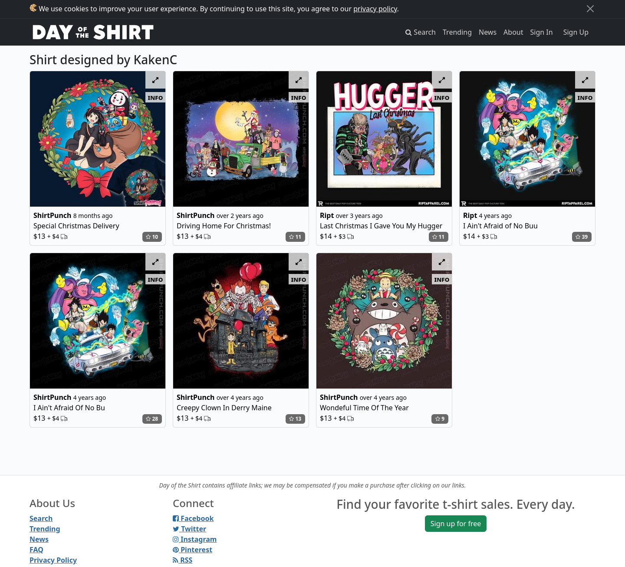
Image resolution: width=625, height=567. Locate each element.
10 (152, 237)
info (155, 97)
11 (295, 237)
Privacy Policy (53, 560)
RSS (182, 560)
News (488, 32)
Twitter (189, 529)
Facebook (193, 518)
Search (41, 518)
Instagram (195, 539)
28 (152, 418)
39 (582, 237)
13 (295, 418)
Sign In (541, 32)
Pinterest (192, 549)
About (513, 32)
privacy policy (375, 8)
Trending (457, 32)
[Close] (590, 8)
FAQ (36, 549)
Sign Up (576, 32)
